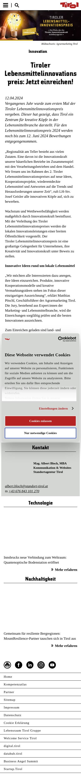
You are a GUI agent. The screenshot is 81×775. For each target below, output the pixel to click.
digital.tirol (12, 746)
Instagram (41, 665)
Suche (17, 5)
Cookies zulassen (40, 420)
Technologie (40, 503)
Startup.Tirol (13, 769)
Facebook (18, 665)
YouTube (52, 665)
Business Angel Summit (21, 761)
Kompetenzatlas (15, 684)
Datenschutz (12, 715)
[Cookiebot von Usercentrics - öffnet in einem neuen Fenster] (58, 339)
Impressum (12, 707)
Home (8, 676)
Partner (9, 692)
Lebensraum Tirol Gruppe (22, 730)
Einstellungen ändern (53, 408)
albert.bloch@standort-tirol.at (26, 486)
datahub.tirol (13, 753)
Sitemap (9, 699)
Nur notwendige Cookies (40, 433)
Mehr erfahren (66, 570)
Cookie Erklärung (16, 722)
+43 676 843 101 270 (24, 491)
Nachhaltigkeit (40, 579)
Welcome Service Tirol (20, 738)
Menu (5, 5)
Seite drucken (7, 665)
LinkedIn (30, 665)
